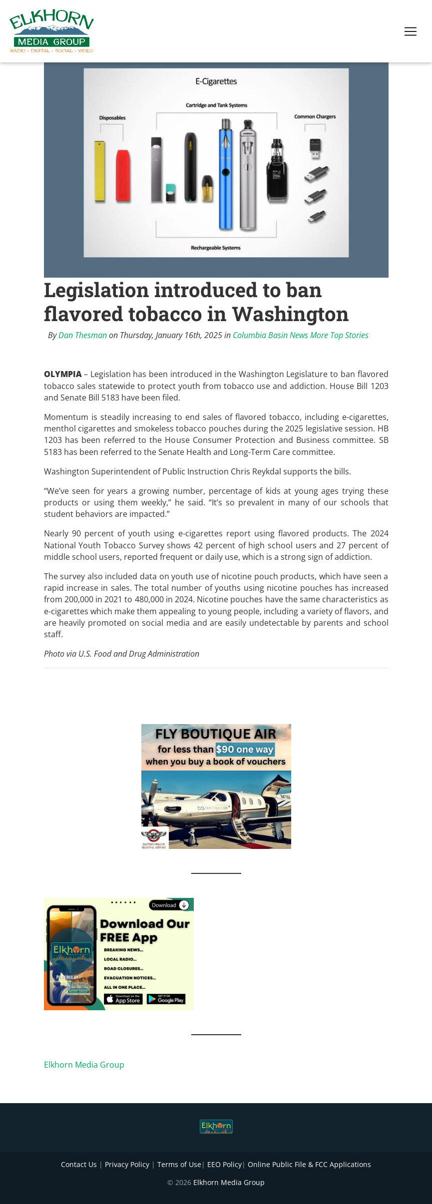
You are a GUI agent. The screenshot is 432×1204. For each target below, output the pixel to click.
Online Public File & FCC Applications (309, 1164)
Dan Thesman (82, 335)
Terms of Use (179, 1164)
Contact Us (79, 1164)
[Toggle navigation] (410, 33)
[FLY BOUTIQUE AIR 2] (216, 786)
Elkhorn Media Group (84, 1064)
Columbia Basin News (270, 335)
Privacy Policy (127, 1164)
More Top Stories (339, 335)
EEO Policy (224, 1164)
